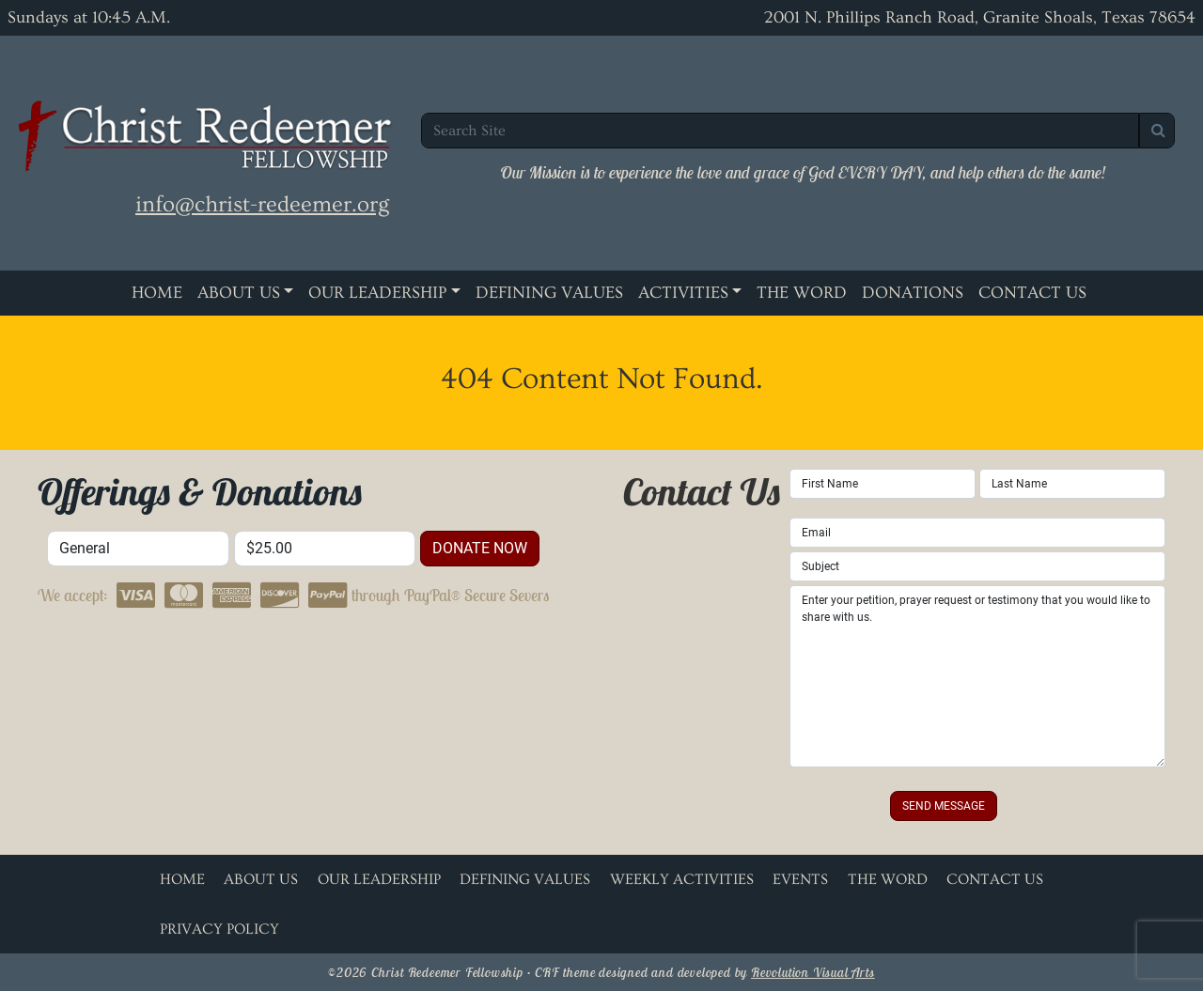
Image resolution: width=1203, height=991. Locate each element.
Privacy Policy (219, 929)
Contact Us (1032, 292)
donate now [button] (479, 548)
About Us (238, 292)
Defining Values (549, 292)
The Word (802, 292)
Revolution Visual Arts (813, 972)
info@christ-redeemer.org (262, 204)
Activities (683, 292)
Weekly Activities (682, 879)
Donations (912, 292)
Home (157, 292)
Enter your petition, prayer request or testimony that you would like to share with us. (977, 676)
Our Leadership (377, 292)
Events (800, 879)
